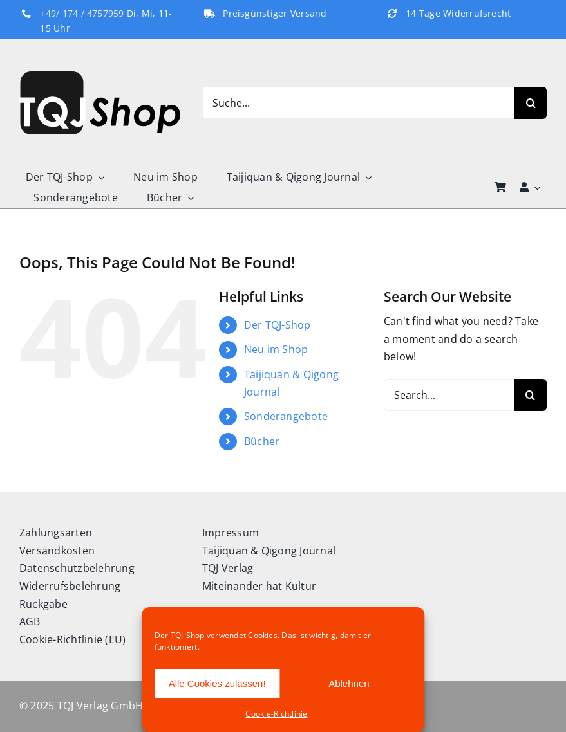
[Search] (530, 103)
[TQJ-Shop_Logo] (99, 76)
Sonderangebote (286, 416)
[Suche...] (358, 103)
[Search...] (449, 395)
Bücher (261, 441)
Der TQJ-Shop (277, 325)
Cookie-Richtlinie (276, 713)
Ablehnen (348, 683)
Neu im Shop (276, 349)
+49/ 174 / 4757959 (82, 13)
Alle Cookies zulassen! (217, 683)
